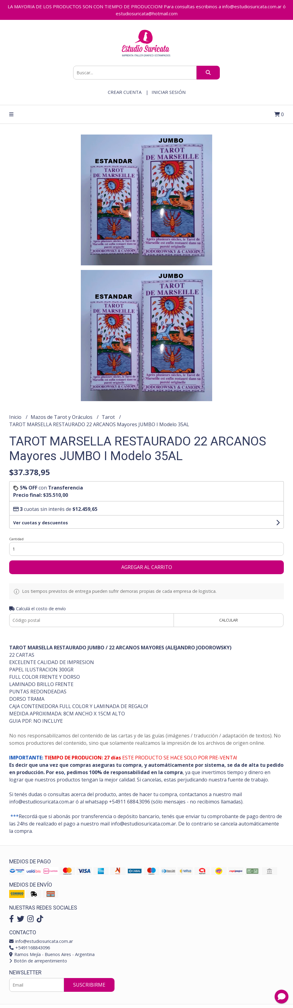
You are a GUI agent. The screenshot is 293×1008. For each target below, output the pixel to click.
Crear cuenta (124, 92)
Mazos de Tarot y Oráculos (62, 417)
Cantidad (16, 539)
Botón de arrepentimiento (38, 961)
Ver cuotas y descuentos (40, 523)
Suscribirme (89, 984)
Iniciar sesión (169, 92)
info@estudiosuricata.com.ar (41, 941)
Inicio (16, 417)
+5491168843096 (29, 948)
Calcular (228, 620)
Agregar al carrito (146, 567)
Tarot (109, 417)
